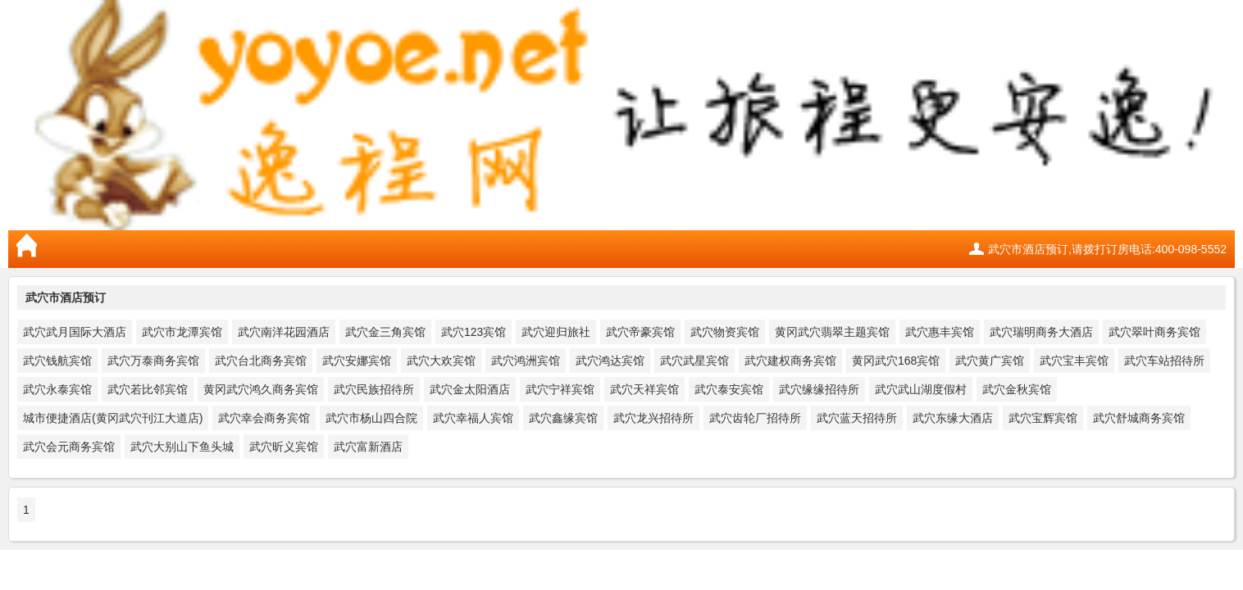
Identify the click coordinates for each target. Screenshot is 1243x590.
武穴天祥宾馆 (644, 389)
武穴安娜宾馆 (356, 360)
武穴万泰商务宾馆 (153, 360)
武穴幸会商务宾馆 (264, 417)
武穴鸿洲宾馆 (525, 360)
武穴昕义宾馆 (283, 446)
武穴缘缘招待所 (819, 389)
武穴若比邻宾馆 (147, 389)
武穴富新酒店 (368, 446)
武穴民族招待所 (374, 389)
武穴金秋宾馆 (1016, 389)
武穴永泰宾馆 (57, 389)
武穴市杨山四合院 (371, 417)
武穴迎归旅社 (555, 331)
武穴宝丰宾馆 (1074, 360)
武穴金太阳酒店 (470, 389)
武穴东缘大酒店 (953, 417)
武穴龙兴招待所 (653, 417)
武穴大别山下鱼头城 (182, 446)
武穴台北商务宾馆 (261, 360)
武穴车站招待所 (1164, 360)
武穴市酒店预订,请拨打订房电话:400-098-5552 (1107, 249)
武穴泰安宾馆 (728, 389)
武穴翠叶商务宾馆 (1154, 331)
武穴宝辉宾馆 (1043, 417)
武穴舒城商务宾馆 (1139, 417)
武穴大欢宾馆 (441, 360)
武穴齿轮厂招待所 (755, 417)
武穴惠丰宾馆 (939, 331)
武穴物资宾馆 (724, 331)
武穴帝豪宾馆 (640, 331)
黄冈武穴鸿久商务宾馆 (260, 389)
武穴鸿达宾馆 (610, 360)
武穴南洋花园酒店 (284, 331)
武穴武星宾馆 (694, 360)
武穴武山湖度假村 (921, 389)
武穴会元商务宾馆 (69, 446)
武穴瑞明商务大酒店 (1041, 331)
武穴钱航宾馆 (57, 360)
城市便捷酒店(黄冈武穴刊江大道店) (113, 417)
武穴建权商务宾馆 (790, 360)
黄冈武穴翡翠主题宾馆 (832, 331)
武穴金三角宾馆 (385, 331)
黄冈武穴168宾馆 (896, 360)
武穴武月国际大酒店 (74, 331)
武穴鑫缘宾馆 (563, 417)
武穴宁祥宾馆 (560, 389)
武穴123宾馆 (473, 331)
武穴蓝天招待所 (857, 417)
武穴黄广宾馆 (989, 360)
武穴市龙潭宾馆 (182, 331)
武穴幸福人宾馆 (473, 417)
